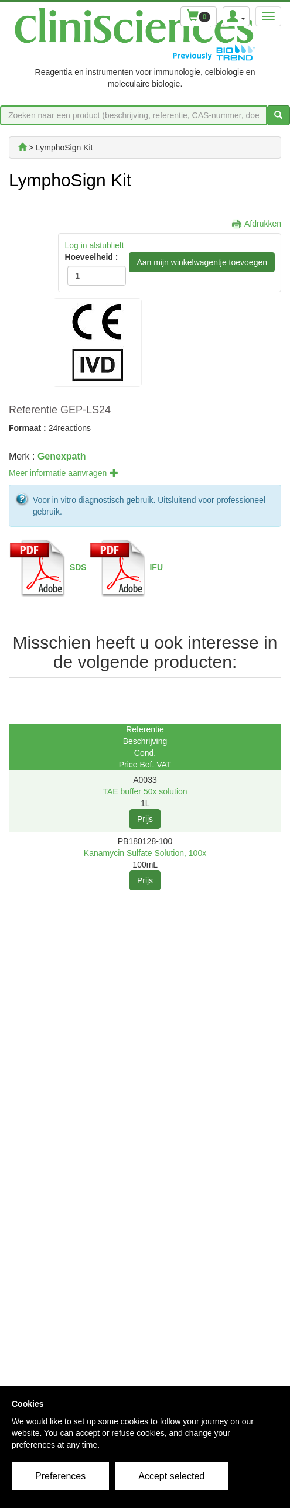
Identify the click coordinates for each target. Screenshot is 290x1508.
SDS (78, 567)
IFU (156, 567)
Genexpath (61, 456)
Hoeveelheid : (89, 257)
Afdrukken (262, 223)
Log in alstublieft (94, 245)
